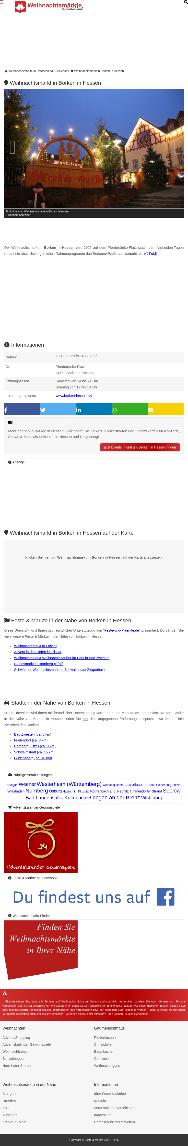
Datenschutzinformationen (114, 1122)
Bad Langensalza (45, 797)
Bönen (120, 785)
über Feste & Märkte (110, 1094)
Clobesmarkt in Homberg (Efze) (38, 664)
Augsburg (10, 1115)
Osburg (55, 791)
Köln (6, 1108)
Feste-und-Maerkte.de (121, 630)
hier (85, 719)
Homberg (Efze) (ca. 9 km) (35, 746)
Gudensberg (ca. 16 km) (33, 758)
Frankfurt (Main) (14, 1122)
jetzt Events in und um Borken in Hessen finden (140, 447)
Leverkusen (135, 784)
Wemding (109, 785)
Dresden (9, 1101)
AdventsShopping (16, 1038)
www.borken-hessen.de (74, 395)
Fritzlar (176, 785)
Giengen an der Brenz (113, 797)
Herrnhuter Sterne (16, 1066)
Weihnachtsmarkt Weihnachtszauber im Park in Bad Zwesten (61, 658)
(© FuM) (150, 254)
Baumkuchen (104, 1051)
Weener (27, 784)
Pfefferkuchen (105, 1038)
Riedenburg (163, 785)
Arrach (151, 785)
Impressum (102, 1115)
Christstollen (103, 1044)
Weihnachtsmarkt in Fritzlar (35, 646)
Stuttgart (12, 785)
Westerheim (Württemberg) (69, 784)
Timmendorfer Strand (146, 791)
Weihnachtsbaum (16, 1051)
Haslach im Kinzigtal (76, 791)
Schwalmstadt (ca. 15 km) (34, 752)
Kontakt (100, 1101)
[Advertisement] (94, 303)
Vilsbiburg (151, 797)
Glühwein (101, 1059)
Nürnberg (36, 791)
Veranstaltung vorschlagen (115, 1108)
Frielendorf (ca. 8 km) (30, 740)
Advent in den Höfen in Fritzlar (37, 652)
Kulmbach (75, 797)
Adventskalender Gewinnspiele (26, 1044)
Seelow (172, 791)
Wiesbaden (15, 791)
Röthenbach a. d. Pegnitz (109, 791)
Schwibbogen (13, 1059)
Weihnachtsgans (107, 1066)
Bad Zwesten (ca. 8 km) (32, 734)
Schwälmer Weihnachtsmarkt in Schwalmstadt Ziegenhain (59, 670)
